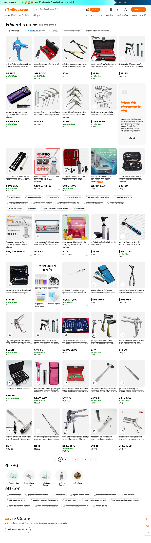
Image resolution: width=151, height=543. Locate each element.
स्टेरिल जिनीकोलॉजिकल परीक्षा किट (68, 203)
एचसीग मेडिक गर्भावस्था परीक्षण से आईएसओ (54, 209)
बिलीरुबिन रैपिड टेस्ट (100, 506)
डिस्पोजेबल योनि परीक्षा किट (123, 197)
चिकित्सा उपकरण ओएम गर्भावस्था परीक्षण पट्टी (125, 500)
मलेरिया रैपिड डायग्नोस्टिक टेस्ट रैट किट (18, 506)
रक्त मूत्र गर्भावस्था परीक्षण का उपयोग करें (75, 506)
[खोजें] (95, 10)
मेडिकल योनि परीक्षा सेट (14, 209)
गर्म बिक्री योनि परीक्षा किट (72, 197)
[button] (87, 9)
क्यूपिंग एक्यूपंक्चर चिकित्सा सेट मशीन (46, 506)
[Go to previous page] (55, 459)
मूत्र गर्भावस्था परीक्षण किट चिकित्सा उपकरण (44, 500)
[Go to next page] (95, 459)
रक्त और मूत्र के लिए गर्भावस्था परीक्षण (97, 197)
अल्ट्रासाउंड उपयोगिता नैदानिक (79, 495)
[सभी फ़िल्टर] (13, 31)
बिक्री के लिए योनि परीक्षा (115, 203)
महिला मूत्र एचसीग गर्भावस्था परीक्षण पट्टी (93, 500)
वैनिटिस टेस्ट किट (59, 495)
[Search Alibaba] (60, 9)
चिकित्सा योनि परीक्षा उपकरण (93, 203)
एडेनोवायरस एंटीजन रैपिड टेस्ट (16, 500)
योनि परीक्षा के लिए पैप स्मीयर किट (17, 203)
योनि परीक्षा (31, 209)
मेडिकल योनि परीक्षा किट (33, 197)
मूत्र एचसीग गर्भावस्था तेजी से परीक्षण (36, 495)
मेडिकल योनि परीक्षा (52, 197)
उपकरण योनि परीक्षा (14, 495)
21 (90, 459)
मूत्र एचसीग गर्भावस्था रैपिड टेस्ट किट (105, 495)
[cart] (119, 10)
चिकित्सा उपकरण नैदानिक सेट (42, 203)
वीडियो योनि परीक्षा (127, 495)
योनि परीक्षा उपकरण (14, 197)
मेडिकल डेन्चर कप (79, 209)
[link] (147, 519)
